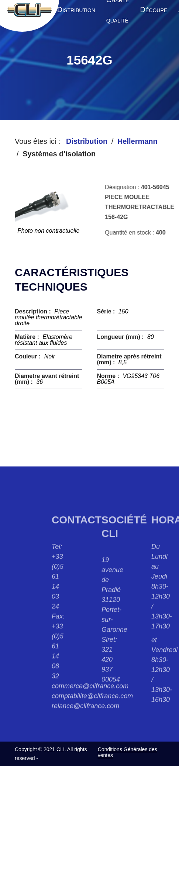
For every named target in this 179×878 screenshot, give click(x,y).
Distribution (86, 141)
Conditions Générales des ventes (127, 752)
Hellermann (137, 141)
